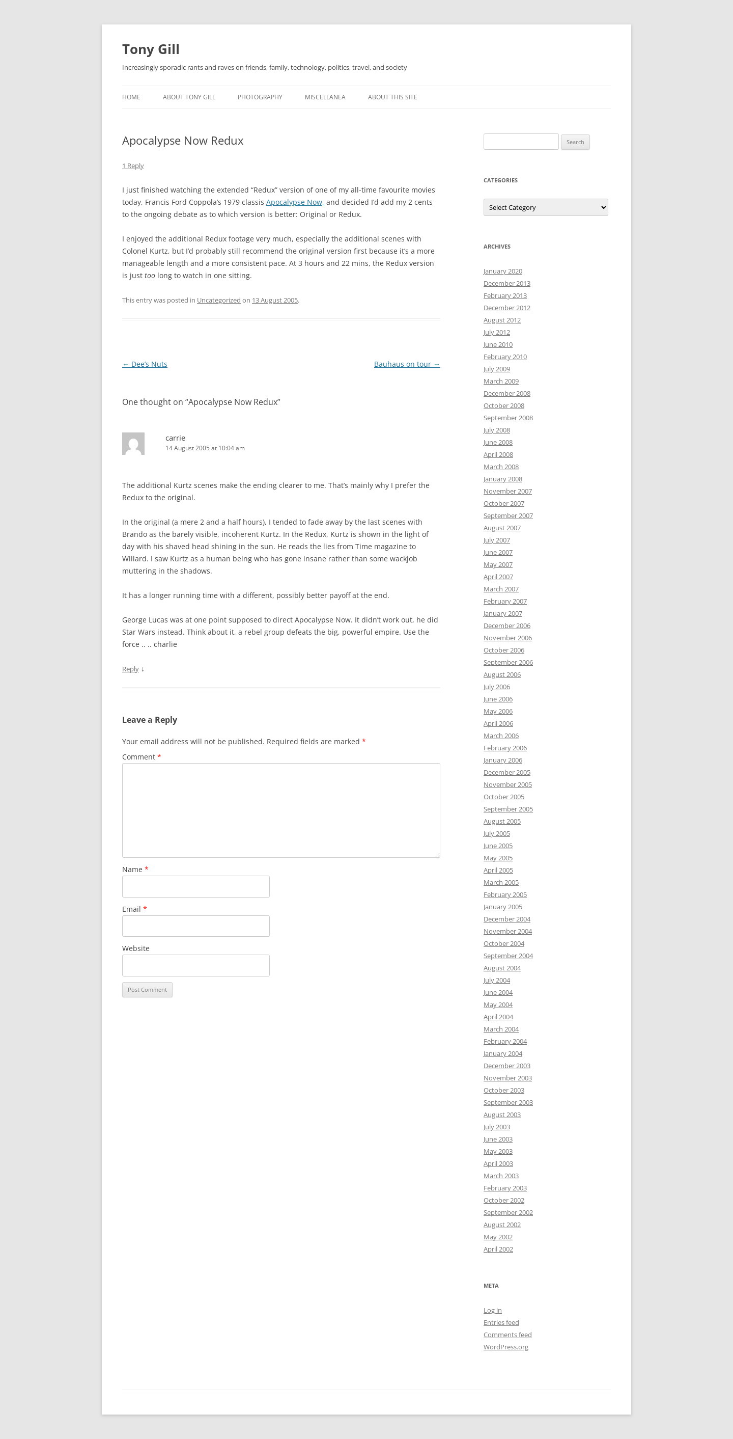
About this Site (392, 97)
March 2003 (501, 1175)
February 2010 (505, 356)
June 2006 (498, 698)
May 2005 (498, 857)
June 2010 (498, 344)
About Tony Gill (189, 97)
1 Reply (133, 165)
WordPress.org (506, 1346)
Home (131, 97)
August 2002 (502, 1224)
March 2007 (501, 588)
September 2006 (508, 662)
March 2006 (501, 735)
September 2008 (508, 417)
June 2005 (498, 845)
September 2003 (508, 1102)
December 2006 (507, 625)
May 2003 (498, 1151)
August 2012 (502, 319)
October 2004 (504, 943)
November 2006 (508, 637)
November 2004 (508, 931)
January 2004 (503, 1053)
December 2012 (507, 307)
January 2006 (503, 760)
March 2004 (501, 1029)
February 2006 (505, 747)
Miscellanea (325, 97)
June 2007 (498, 552)
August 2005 (502, 821)
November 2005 (508, 784)
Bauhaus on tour (407, 364)
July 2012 (497, 332)
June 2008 (498, 442)
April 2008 (498, 454)
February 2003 (505, 1187)
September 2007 (508, 515)
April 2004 (498, 1016)
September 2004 (508, 955)
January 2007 (503, 613)
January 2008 (503, 478)
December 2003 (507, 1065)
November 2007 (508, 491)
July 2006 (497, 686)
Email (134, 909)
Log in (493, 1310)
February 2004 (505, 1041)
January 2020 (503, 271)
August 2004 (502, 967)
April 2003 (498, 1163)
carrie (175, 437)
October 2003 (504, 1090)
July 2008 (497, 430)
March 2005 (501, 882)
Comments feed (508, 1334)
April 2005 (498, 870)
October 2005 (504, 796)
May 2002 (498, 1236)
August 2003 (502, 1114)
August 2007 (502, 527)
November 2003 (508, 1077)
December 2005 (507, 772)
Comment (141, 757)
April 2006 (498, 723)
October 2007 (504, 503)
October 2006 (504, 650)
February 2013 (505, 295)
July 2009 (497, 368)
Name (135, 869)
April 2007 (498, 576)
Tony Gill (151, 49)
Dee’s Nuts (144, 364)
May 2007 (498, 564)
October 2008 (504, 405)
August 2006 (502, 674)
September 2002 (508, 1212)
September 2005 (508, 808)
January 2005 (503, 906)
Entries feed (501, 1322)
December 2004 (507, 919)
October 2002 (504, 1200)
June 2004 (498, 992)
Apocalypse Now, (295, 202)
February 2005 (505, 894)
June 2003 (498, 1139)
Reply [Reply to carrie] (130, 668)
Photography (260, 97)
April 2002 (498, 1249)
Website (136, 948)
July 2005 (497, 833)
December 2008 (507, 393)
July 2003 (497, 1126)
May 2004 (498, 1004)
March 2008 (501, 466)
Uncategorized (219, 300)
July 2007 (497, 540)
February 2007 (505, 601)
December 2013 (507, 283)
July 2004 (497, 980)
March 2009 (501, 381)
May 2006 (498, 711)
